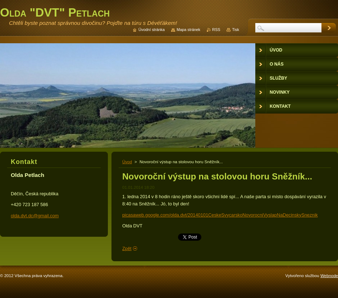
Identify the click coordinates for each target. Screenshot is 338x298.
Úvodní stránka (151, 29)
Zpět (127, 248)
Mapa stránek (188, 29)
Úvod (127, 162)
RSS (216, 29)
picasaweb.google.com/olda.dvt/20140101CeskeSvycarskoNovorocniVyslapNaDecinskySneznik (220, 215)
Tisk (235, 29)
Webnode (329, 275)
